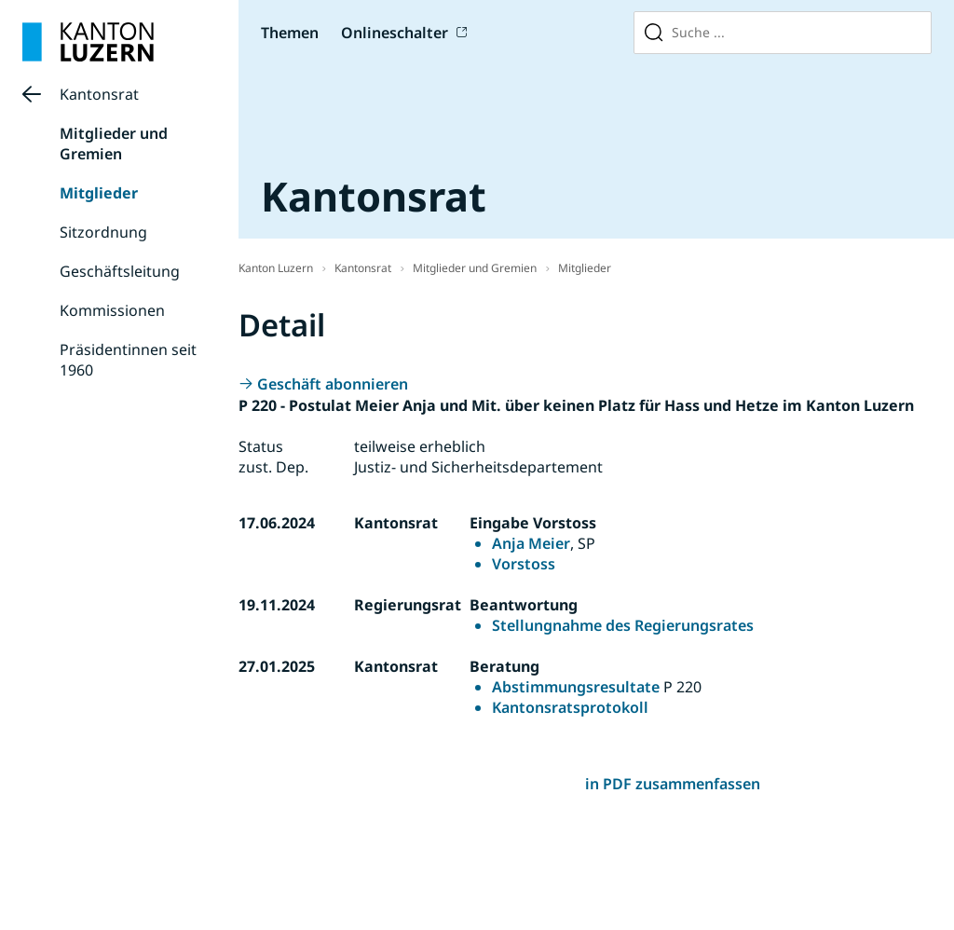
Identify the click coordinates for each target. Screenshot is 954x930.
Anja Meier (531, 543)
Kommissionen (112, 310)
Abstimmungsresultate (576, 687)
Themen (290, 32)
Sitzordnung (103, 232)
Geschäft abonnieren (332, 384)
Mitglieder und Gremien (114, 143)
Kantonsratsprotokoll (570, 707)
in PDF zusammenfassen (672, 783)
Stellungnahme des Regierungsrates (623, 625)
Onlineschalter (394, 32)
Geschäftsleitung (120, 271)
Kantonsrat (99, 94)
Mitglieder (99, 193)
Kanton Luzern (275, 268)
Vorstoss (523, 564)
